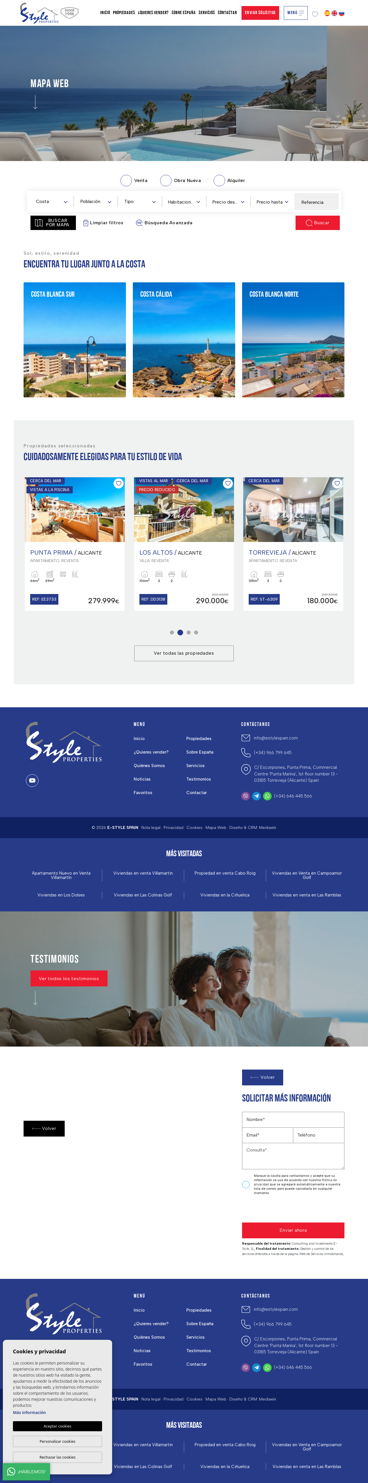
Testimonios (198, 779)
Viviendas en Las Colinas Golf (143, 895)
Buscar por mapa (52, 222)
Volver (44, 1128)
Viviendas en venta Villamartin (143, 873)
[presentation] (272, 1210)
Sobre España (199, 752)
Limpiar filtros (103, 223)
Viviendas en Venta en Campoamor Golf (307, 875)
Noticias (142, 779)
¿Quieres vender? (151, 752)
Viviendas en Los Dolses (61, 895)
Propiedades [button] (199, 738)
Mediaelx (267, 827)
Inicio (139, 738)
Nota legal (150, 827)
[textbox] (52, 201)
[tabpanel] (74, 544)
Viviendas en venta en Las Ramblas (307, 895)
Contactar (196, 792)
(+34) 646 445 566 (293, 796)
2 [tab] (180, 632)
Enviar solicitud (260, 13)
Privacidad (173, 827)
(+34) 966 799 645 (273, 752)
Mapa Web (216, 827)
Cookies (194, 827)
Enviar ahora (293, 1230)
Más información (29, 1412)
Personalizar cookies (58, 1441)
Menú (296, 13)
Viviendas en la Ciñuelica (225, 895)
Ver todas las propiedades (184, 653)
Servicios (195, 765)
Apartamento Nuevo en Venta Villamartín (61, 875)
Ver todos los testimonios (69, 978)
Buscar (317, 223)
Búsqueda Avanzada (164, 223)
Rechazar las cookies (57, 1457)
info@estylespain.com (276, 738)
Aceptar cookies (57, 1426)
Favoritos (143, 792)
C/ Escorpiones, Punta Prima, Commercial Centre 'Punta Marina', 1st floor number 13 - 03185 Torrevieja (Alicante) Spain (296, 774)
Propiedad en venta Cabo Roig (225, 873)
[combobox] (51, 201)
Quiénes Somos (149, 765)
